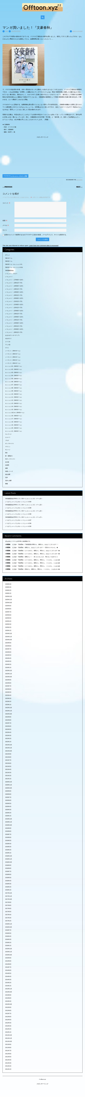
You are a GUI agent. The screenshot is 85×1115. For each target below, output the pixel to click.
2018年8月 (8, 868)
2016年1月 (8, 945)
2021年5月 (8, 766)
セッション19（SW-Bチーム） (13, 425)
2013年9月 (8, 995)
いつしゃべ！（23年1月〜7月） (14, 313)
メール (6, 225)
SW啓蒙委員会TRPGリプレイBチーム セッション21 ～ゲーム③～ (24, 505)
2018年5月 (8, 877)
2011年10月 (8, 1041)
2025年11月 (8, 599)
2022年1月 (8, 741)
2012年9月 (8, 1007)
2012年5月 (8, 1019)
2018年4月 (8, 880)
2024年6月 (8, 652)
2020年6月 (8, 800)
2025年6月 (8, 615)
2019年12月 (8, 819)
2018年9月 (8, 865)
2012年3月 (8, 1026)
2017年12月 (8, 893)
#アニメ (7, 255)
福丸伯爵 (7, 474)
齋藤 (25, 176)
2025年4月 (8, 621)
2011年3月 (8, 1063)
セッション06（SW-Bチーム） (13, 381)
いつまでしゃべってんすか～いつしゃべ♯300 (18, 501)
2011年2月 (8, 1066)
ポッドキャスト (9, 443)
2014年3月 (8, 979)
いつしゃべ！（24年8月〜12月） (14, 323)
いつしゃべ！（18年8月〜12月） (14, 286)
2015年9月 (8, 958)
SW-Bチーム (8, 261)
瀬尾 (6, 468)
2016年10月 (8, 927)
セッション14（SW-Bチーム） (13, 406)
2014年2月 (8, 982)
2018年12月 (8, 856)
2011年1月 (8, 1069)
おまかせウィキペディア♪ (12, 335)
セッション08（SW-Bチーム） (13, 388)
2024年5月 (8, 655)
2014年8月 (8, 964)
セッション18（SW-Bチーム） (13, 422)
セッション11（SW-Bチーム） (13, 397)
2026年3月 (8, 587)
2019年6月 (8, 837)
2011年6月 (8, 1053)
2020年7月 (8, 797)
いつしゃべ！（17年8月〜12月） (14, 280)
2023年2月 (8, 701)
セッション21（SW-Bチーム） (13, 431)
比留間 (7, 465)
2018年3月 (8, 883)
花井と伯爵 (8, 480)
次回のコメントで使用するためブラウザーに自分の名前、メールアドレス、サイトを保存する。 (35, 235)
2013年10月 (8, 992)
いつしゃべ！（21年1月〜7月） (14, 301)
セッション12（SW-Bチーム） (13, 400)
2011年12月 (8, 1035)
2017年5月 (8, 911)
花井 (6, 477)
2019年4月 (8, 843)
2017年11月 (8, 896)
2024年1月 (8, 667)
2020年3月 (8, 809)
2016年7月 (8, 930)
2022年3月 (8, 735)
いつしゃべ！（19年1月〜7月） (14, 289)
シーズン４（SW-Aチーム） (13, 360)
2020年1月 (8, 816)
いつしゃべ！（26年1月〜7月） (14, 332)
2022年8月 (8, 720)
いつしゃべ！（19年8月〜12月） (14, 292)
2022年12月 (8, 707)
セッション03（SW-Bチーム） (13, 372)
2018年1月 (8, 890)
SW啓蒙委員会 (9, 270)
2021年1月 (8, 778)
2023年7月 (8, 686)
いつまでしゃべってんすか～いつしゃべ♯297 (18, 520)
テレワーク (8, 434)
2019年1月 (8, 853)
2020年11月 (8, 785)
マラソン (7, 446)
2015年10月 (8, 955)
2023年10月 (8, 676)
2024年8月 (8, 646)
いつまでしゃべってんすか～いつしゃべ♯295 (18, 526)
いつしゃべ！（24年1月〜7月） (14, 320)
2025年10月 (8, 602)
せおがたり (8, 338)
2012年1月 (8, 1032)
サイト (5, 230)
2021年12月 (8, 745)
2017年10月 (8, 899)
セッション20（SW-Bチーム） (13, 428)
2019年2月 (8, 850)
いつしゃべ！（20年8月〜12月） (14, 298)
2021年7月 (8, 760)
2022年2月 (8, 738)
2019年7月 (8, 834)
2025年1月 (8, 630)
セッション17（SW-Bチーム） (13, 418)
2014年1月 (8, 985)
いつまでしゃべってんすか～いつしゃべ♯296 (18, 523)
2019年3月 (8, 846)
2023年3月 (8, 698)
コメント (7, 203)
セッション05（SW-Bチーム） (13, 378)
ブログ (7, 440)
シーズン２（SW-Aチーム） (13, 354)
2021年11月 (8, 748)
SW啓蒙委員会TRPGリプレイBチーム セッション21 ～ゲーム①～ (24, 517)
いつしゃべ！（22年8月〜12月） (14, 310)
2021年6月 (8, 763)
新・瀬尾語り (9, 456)
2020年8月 (8, 794)
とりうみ (7, 341)
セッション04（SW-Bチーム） (13, 375)
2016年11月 (8, 924)
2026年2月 (8, 590)
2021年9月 (8, 754)
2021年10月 (8, 751)
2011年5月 (8, 1056)
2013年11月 (8, 989)
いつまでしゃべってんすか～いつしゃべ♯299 (18, 508)
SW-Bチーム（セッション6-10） (14, 267)
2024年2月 (8, 664)
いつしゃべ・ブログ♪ (17, 176)
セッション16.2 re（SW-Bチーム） (15, 412)
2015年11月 (8, 951)
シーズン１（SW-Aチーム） (13, 351)
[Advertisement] (42, 155)
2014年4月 (8, 976)
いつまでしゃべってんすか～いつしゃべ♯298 (18, 514)
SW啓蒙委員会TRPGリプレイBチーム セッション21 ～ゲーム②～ (24, 511)
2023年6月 (8, 689)
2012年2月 (8, 1029)
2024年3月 (8, 661)
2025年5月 (8, 618)
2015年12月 (8, 948)
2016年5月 (8, 933)
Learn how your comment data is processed (43, 245)
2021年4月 (8, 769)
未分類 (7, 462)
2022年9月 (8, 717)
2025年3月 (8, 624)
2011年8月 (8, 1047)
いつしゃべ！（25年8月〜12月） (14, 329)
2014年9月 (8, 961)
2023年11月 (8, 673)
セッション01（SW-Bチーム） (13, 366)
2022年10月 (8, 714)
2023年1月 (8, 704)
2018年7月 (8, 871)
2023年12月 (8, 670)
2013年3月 (8, 1001)
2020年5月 (8, 803)
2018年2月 (8, 887)
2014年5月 (8, 973)
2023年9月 (8, 680)
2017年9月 (8, 902)
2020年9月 (8, 791)
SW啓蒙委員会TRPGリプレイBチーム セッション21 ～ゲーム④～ (24, 498)
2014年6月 (8, 970)
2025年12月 (8, 596)
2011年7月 (8, 1050)
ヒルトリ (7, 437)
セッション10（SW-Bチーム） (13, 394)
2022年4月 (8, 732)
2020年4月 (8, 806)
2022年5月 (8, 729)
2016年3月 (8, 939)
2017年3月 (8, 918)
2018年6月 (8, 874)
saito (6, 31)
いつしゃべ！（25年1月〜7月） (14, 326)
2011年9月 (8, 1044)
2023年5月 (8, 692)
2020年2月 (8, 812)
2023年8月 (8, 683)
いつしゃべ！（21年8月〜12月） (14, 304)
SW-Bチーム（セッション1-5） (14, 264)
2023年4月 (8, 695)
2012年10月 (8, 1004)
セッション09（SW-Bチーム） (13, 391)
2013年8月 (8, 998)
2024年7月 (8, 649)
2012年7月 (8, 1013)
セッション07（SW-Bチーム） (13, 385)
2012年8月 (8, 1010)
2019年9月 (8, 828)
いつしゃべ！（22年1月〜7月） (14, 307)
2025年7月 (8, 612)
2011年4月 (8, 1060)
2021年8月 (8, 757)
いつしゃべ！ (9, 276)
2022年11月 (8, 710)
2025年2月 (8, 627)
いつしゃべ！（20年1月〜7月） (14, 295)
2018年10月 (8, 862)
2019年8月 (8, 831)
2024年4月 (8, 658)
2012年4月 (8, 1023)
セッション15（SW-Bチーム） (13, 409)
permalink (79, 180)
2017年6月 (8, 908)
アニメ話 (7, 344)
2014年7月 (8, 967)
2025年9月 (8, 605)
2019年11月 (8, 822)
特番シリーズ (9, 471)
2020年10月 (8, 788)
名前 (5, 220)
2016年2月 (8, 942)
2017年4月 (8, 914)
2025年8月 (8, 608)
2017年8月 (8, 905)
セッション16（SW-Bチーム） (13, 415)
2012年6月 (8, 1016)
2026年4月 (8, 584)
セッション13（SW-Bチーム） (13, 403)
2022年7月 (8, 723)
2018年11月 (8, 859)
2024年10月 (8, 639)
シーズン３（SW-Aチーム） (13, 357)
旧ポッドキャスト (10, 459)
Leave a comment (77, 31)
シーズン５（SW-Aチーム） (13, 363)
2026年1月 (8, 593)
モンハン (7, 449)
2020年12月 (8, 782)
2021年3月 (8, 772)
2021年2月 (8, 775)
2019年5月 (8, 840)
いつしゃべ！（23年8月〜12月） (14, 317)
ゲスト (7, 347)
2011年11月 (8, 1038)
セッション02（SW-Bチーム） (13, 369)
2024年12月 (8, 633)
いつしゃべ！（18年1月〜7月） (14, 283)
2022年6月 (8, 726)
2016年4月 (8, 936)
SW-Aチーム (8, 258)
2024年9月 (8, 643)
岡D (6, 453)
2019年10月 (8, 825)
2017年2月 (8, 921)
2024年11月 (8, 636)
